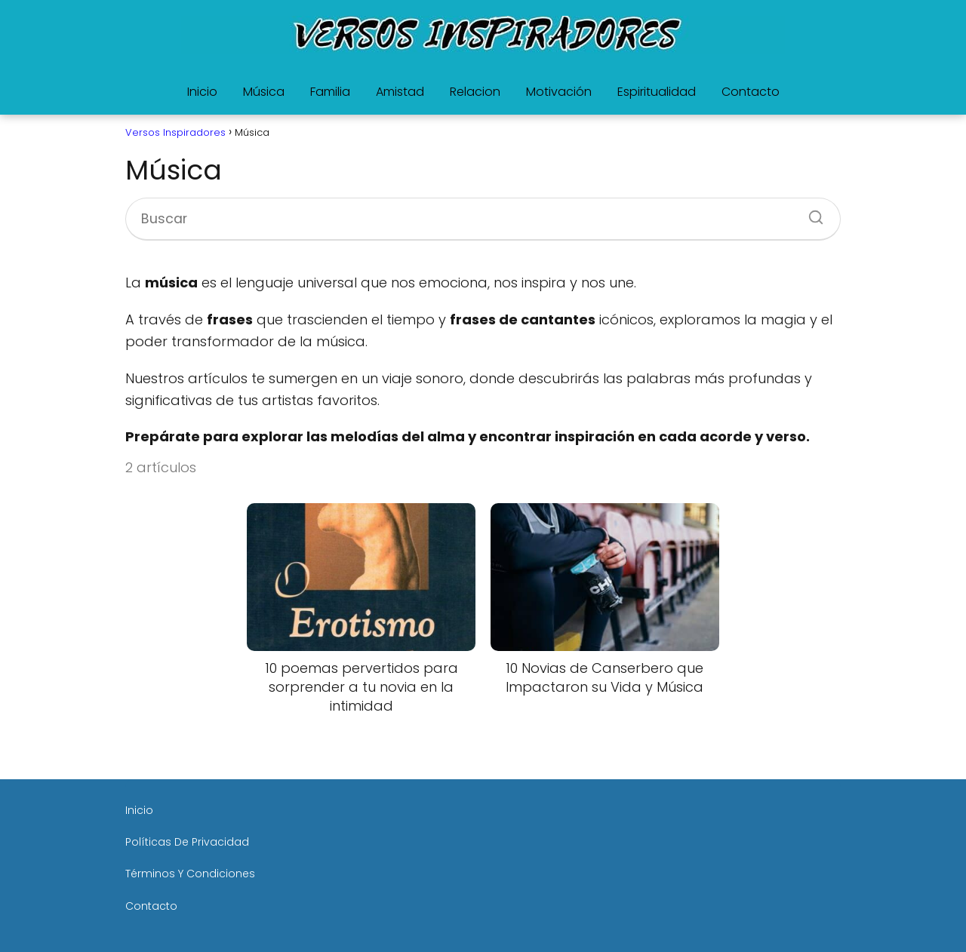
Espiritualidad (656, 91)
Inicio (202, 91)
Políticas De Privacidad (187, 841)
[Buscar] (810, 213)
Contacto (750, 91)
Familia (330, 91)
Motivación (559, 91)
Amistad (400, 91)
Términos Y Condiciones (190, 873)
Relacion (475, 91)
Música (264, 91)
